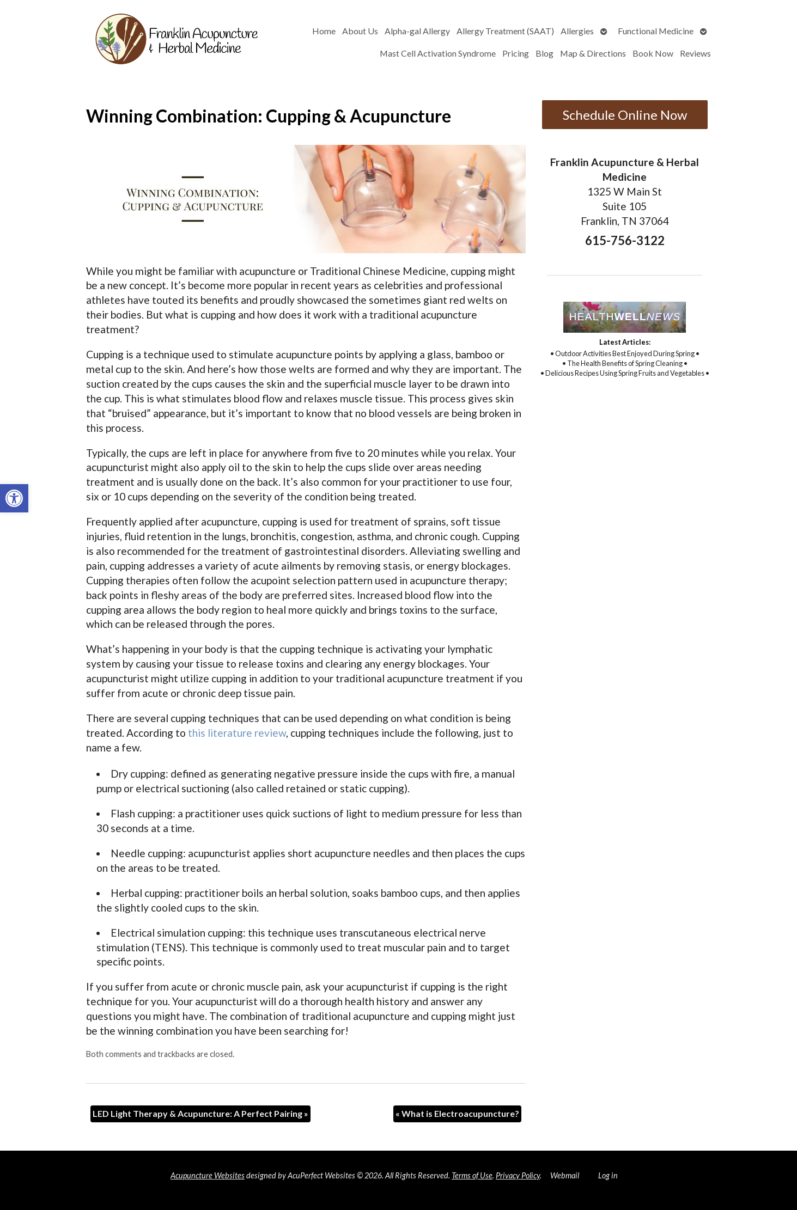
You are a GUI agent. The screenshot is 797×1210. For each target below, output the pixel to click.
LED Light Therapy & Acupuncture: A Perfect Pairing (200, 1113)
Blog (544, 53)
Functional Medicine (655, 31)
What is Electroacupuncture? (457, 1113)
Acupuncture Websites (208, 1175)
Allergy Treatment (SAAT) (505, 31)
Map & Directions (593, 53)
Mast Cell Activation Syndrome (438, 53)
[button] (14, 498)
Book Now (652, 53)
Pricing (515, 53)
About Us (360, 31)
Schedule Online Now (625, 115)
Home (324, 31)
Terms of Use (472, 1175)
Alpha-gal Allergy (417, 31)
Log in (608, 1175)
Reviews (695, 53)
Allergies (577, 31)
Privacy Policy (518, 1175)
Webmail (564, 1175)
